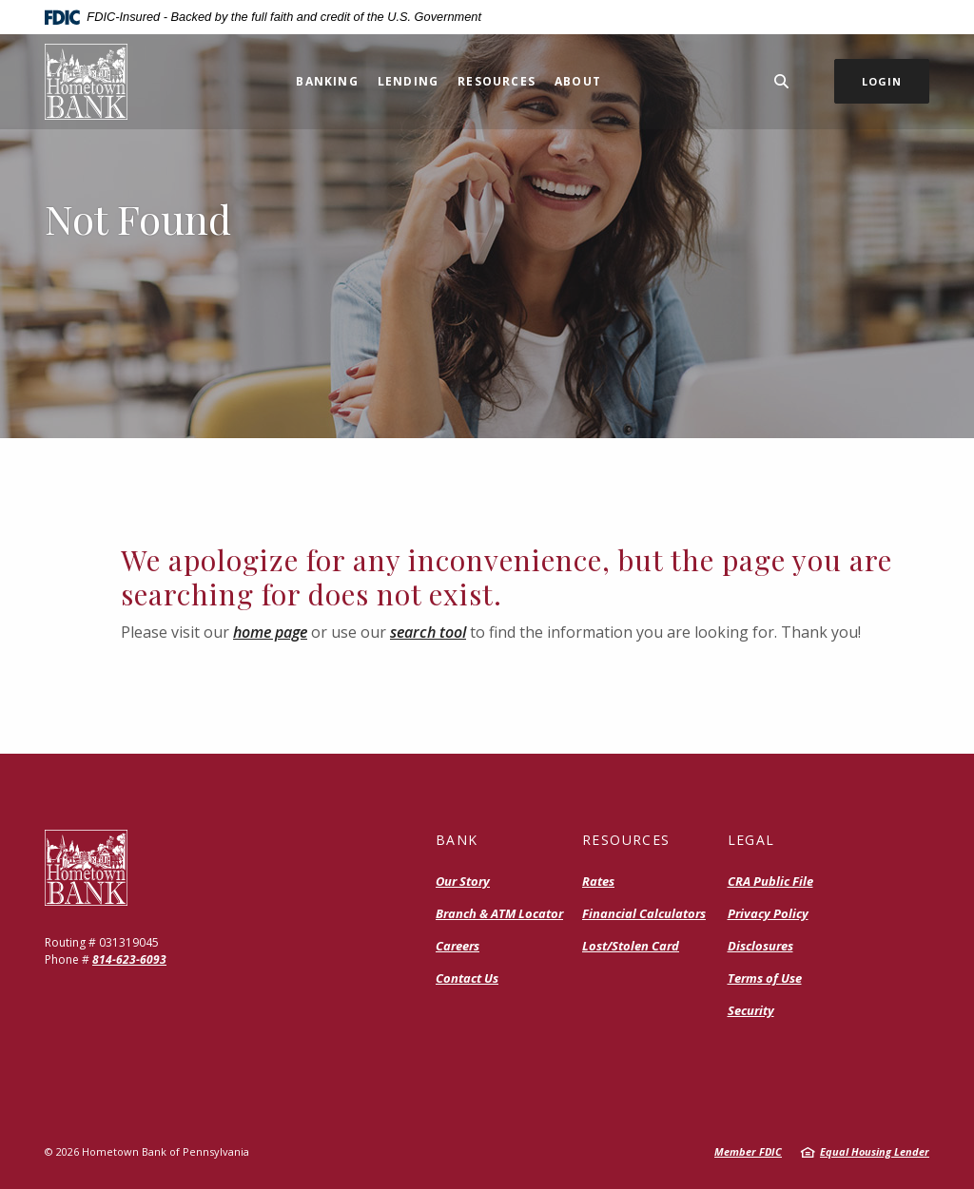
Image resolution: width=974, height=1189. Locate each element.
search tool (428, 632)
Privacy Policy (768, 913)
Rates (598, 881)
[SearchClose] (782, 81)
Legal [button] (751, 840)
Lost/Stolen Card (630, 945)
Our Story (463, 881)
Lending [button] (408, 81)
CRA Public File (770, 881)
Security (751, 1010)
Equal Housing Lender (874, 1151)
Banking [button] (327, 81)
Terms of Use (765, 978)
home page (270, 632)
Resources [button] (497, 81)
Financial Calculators (644, 913)
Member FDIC (748, 1151)
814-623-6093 (129, 959)
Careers (457, 945)
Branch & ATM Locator (499, 913)
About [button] (578, 81)
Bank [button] (457, 840)
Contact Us (467, 978)
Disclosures (760, 945)
